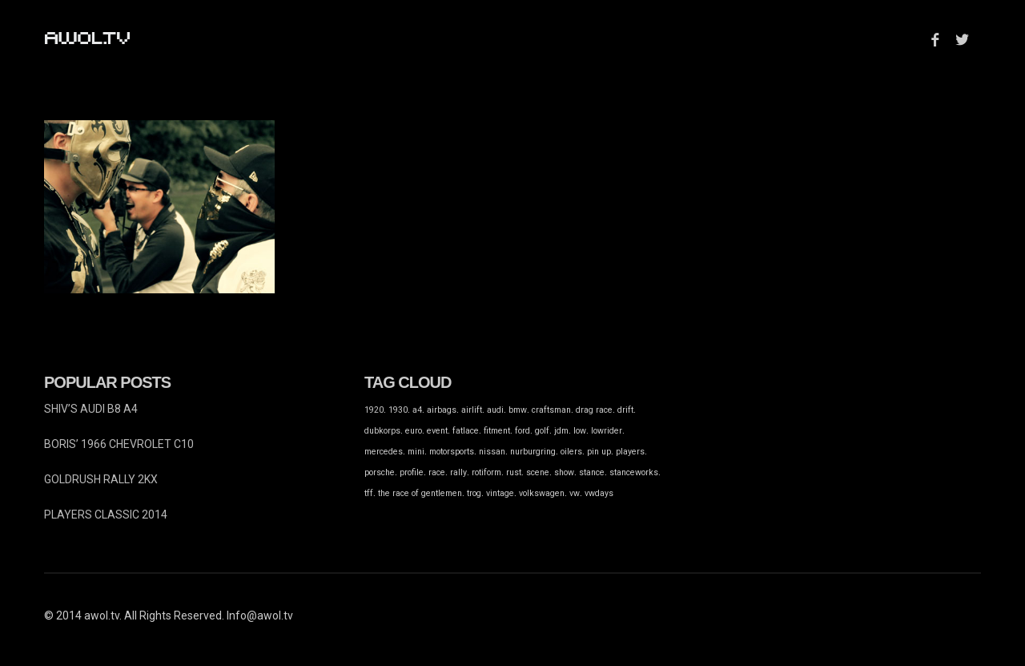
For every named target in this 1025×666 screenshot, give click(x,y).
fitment (497, 431)
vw (574, 493)
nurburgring (533, 451)
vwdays (599, 493)
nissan (492, 451)
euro (413, 431)
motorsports (451, 451)
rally (458, 472)
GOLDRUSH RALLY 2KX (101, 479)
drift (625, 410)
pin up (599, 451)
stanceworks (633, 472)
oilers (571, 451)
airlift (471, 410)
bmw (517, 410)
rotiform (486, 472)
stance (592, 472)
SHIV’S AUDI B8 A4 (91, 408)
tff (368, 493)
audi (495, 410)
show (564, 472)
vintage (500, 493)
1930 (398, 410)
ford (522, 431)
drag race (594, 410)
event (437, 431)
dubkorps (382, 431)
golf (542, 431)
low (579, 431)
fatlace (465, 431)
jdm (561, 431)
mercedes (383, 451)
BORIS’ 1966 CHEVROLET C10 (119, 444)
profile (412, 472)
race (436, 472)
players (630, 451)
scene (537, 472)
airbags (441, 410)
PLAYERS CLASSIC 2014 (105, 514)
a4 (417, 410)
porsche (379, 472)
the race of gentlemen (420, 493)
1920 (374, 410)
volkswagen (542, 493)
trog (474, 493)
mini (416, 451)
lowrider (606, 431)
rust (513, 472)
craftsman (551, 410)
